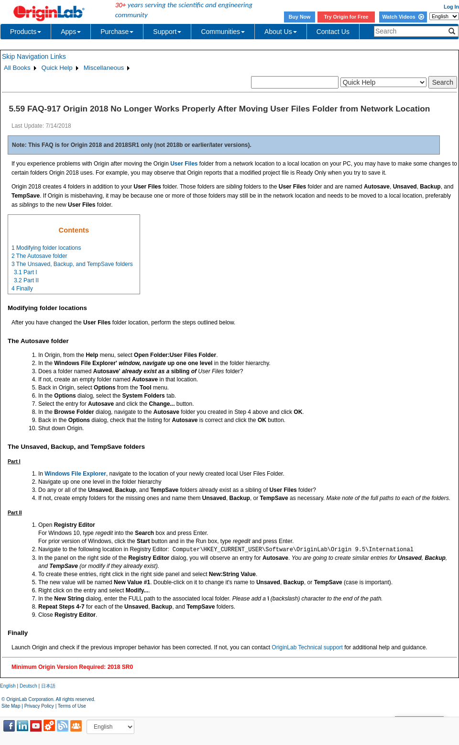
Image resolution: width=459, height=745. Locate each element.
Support (167, 31)
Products (25, 31)
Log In (451, 7)
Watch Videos (403, 17)
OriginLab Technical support (307, 647)
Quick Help (57, 67)
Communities (223, 31)
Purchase (116, 31)
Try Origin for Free (346, 17)
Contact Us (333, 31)
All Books (17, 67)
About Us (280, 31)
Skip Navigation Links (34, 56)
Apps (71, 31)
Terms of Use (72, 706)
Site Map (10, 706)
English (8, 686)
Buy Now (300, 17)
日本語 (48, 686)
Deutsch (28, 686)
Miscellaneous (104, 67)
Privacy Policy (39, 706)
